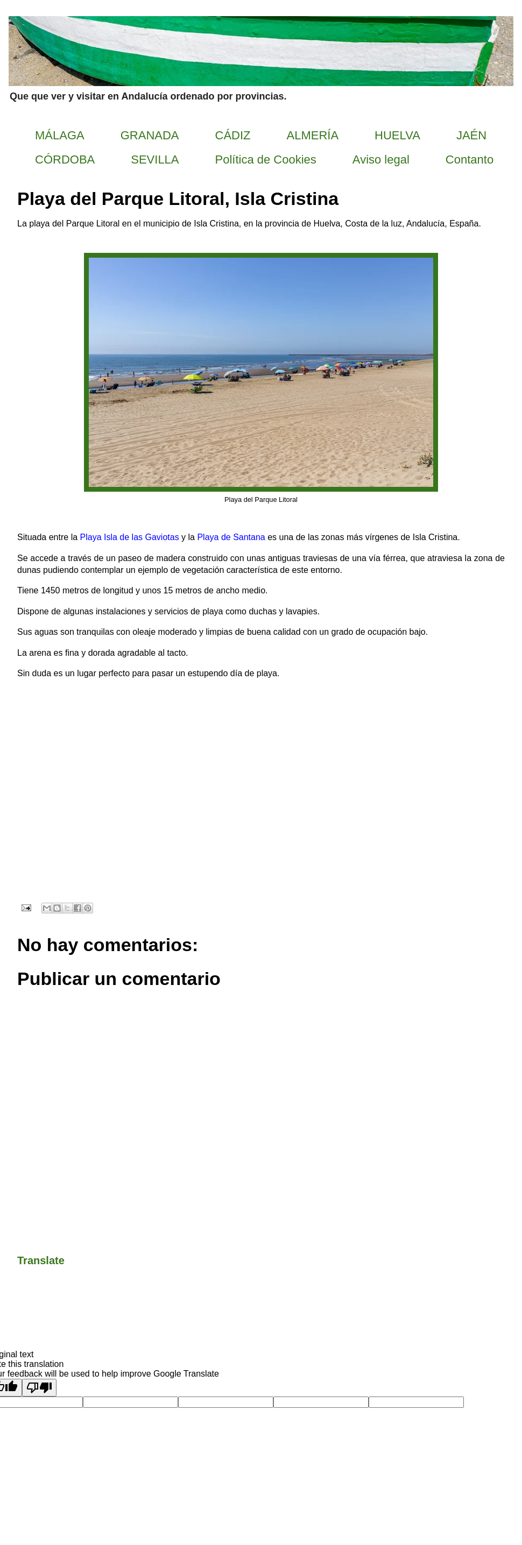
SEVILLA (155, 159)
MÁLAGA (59, 135)
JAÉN (471, 135)
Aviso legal (381, 159)
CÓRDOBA (65, 159)
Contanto (469, 159)
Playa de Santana (231, 537)
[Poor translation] (39, 1388)
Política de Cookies (265, 159)
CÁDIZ (233, 135)
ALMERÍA (313, 135)
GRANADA (150, 135)
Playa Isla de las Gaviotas (129, 537)
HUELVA (397, 135)
